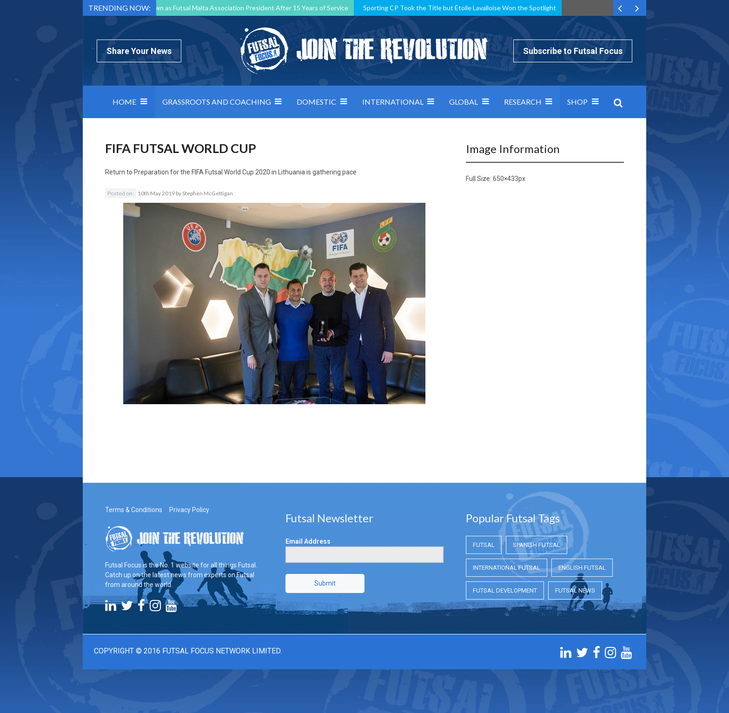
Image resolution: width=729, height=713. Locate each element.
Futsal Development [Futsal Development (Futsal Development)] (505, 590)
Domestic (316, 101)
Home (124, 101)
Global (463, 101)
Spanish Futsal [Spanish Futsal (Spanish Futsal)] (536, 544)
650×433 (505, 178)
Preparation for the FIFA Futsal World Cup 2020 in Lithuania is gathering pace (245, 172)
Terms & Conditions (133, 509)
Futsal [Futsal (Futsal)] (484, 544)
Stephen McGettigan (207, 193)
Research (523, 101)
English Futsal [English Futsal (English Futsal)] (582, 567)
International (393, 101)
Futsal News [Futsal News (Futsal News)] (575, 590)
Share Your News (139, 51)
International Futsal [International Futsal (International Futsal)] (506, 567)
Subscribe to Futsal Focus (573, 51)
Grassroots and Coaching (216, 101)
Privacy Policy (189, 509)
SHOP (577, 101)
